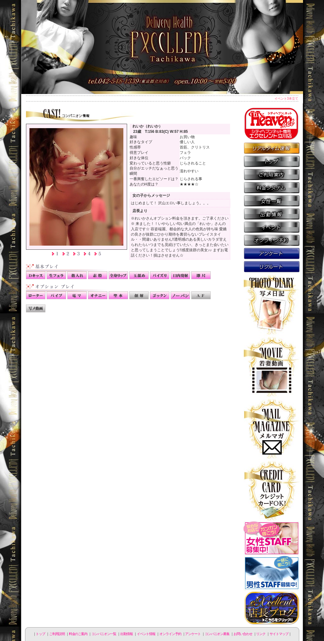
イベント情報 (272, 226)
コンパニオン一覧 (272, 200)
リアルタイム (272, 147)
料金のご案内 (272, 187)
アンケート (272, 253)
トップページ (272, 161)
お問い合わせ (243, 634)
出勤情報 (272, 213)
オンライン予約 (272, 240)
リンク (260, 634)
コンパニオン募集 (272, 266)
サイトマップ (279, 634)
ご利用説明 (272, 174)
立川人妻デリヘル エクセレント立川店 (162, 47)
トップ (40, 634)
